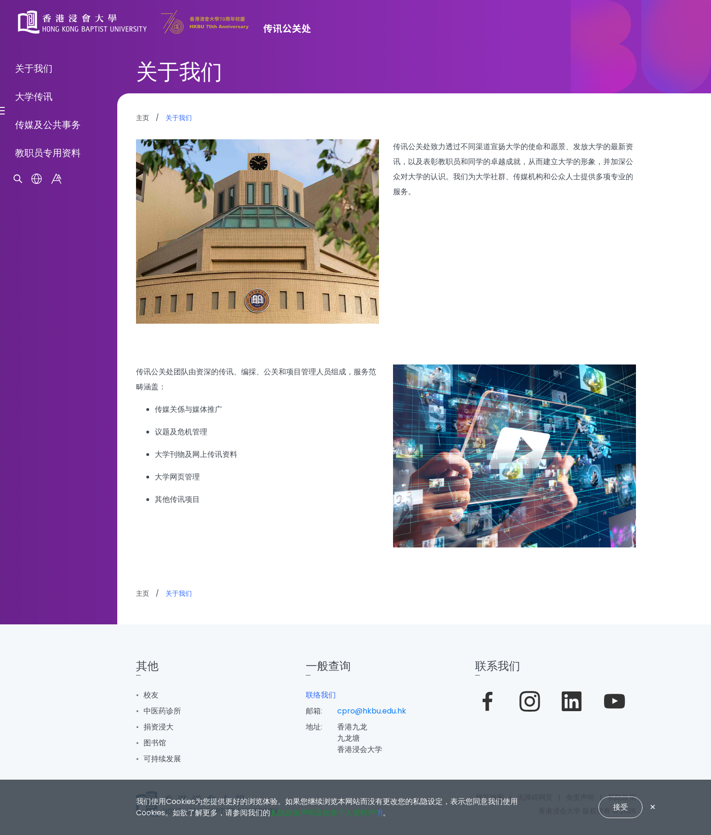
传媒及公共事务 (48, 443)
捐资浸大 (159, 726)
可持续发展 (162, 758)
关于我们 (34, 387)
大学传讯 (34, 415)
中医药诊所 (162, 711)
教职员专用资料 (48, 471)
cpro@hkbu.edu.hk (371, 711)
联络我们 (321, 695)
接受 (620, 807)
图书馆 (155, 742)
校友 (151, 695)
